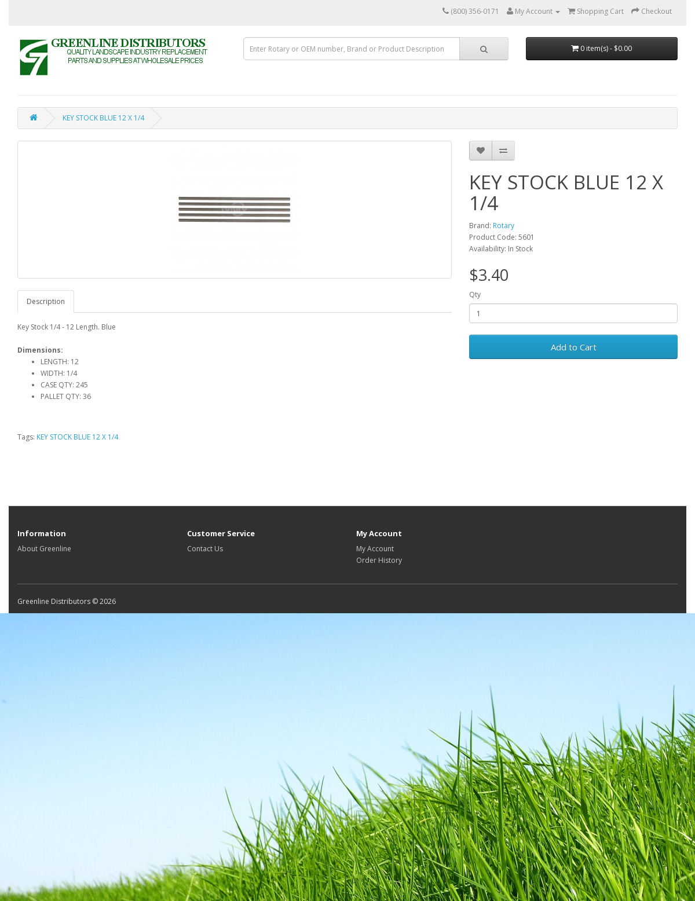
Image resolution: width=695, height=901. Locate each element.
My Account (375, 549)
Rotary (503, 225)
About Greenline (44, 549)
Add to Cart (574, 347)
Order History (379, 560)
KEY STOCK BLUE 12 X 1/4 (103, 118)
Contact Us (205, 549)
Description (46, 301)
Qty (475, 294)
